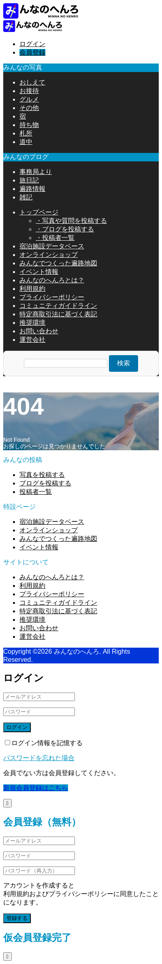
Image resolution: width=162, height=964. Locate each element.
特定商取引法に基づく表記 (58, 314)
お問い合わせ (38, 331)
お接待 (29, 90)
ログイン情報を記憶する (44, 742)
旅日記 (29, 180)
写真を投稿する (42, 474)
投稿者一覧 (35, 491)
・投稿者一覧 (55, 237)
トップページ (38, 212)
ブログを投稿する (45, 483)
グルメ (29, 99)
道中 (25, 141)
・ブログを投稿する (65, 229)
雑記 (25, 197)
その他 (29, 107)
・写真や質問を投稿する (71, 220)
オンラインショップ (48, 254)
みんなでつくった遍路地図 (58, 263)
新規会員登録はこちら (35, 787)
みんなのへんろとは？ (51, 280)
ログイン (32, 43)
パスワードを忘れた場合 (39, 757)
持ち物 (29, 124)
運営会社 (32, 339)
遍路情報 (32, 188)
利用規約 (32, 288)
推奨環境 (32, 322)
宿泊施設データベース (51, 246)
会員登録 (32, 52)
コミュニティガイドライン (58, 305)
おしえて (32, 82)
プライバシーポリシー (51, 297)
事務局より (35, 171)
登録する (17, 918)
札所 (25, 133)
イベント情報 (38, 271)
